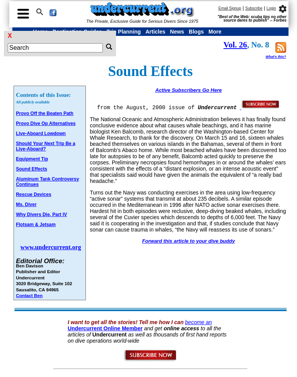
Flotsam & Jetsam (36, 224)
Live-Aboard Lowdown (41, 133)
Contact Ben (29, 295)
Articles (155, 32)
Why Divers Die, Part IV (41, 214)
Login (271, 8)
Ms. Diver (26, 204)
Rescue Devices (33, 194)
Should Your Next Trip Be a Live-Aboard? (45, 146)
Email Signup (229, 8)
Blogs (196, 32)
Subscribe (253, 8)
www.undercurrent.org (50, 247)
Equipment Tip (32, 159)
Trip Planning (123, 32)
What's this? (276, 57)
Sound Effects (31, 169)
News (177, 32)
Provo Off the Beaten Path (44, 113)
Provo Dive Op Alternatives (45, 123)
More (214, 32)
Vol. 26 (235, 44)
